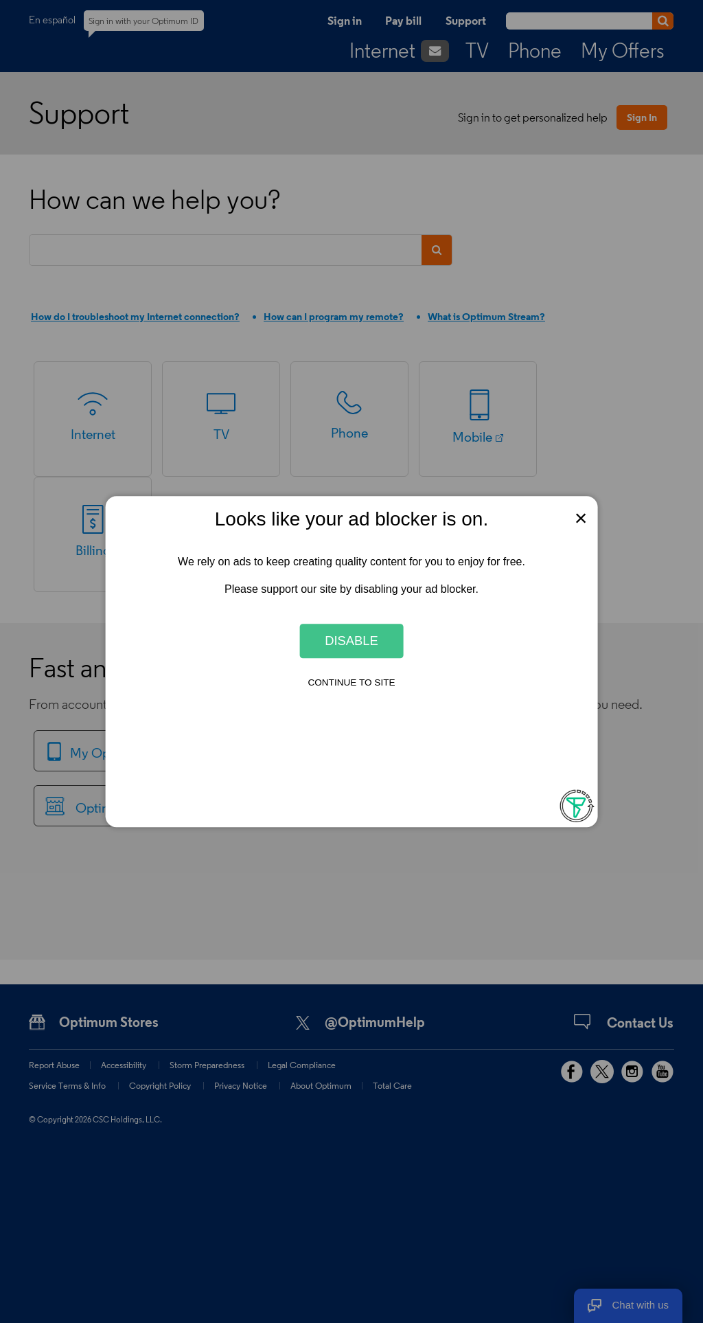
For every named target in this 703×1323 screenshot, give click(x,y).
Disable (351, 640)
